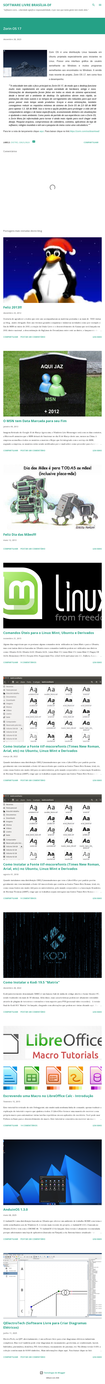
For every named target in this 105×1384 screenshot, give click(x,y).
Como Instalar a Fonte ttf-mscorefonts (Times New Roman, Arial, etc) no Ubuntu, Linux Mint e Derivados (51, 748)
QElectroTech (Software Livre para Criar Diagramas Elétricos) (45, 1325)
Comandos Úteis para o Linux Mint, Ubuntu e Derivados (48, 632)
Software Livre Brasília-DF (27, 5)
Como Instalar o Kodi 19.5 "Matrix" (31, 982)
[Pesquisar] (93, 5)
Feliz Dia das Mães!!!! (19, 534)
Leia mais (97, 337)
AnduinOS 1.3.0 (15, 1209)
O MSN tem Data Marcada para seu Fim (35, 421)
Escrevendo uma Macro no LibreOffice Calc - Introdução (48, 1096)
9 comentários (28, 662)
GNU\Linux (24, 142)
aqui (42, 131)
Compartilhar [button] (91, 142)
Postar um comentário (33, 337)
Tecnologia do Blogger (52, 1372)
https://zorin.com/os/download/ (84, 131)
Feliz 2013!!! (12, 307)
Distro (14, 142)
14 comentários (29, 1125)
